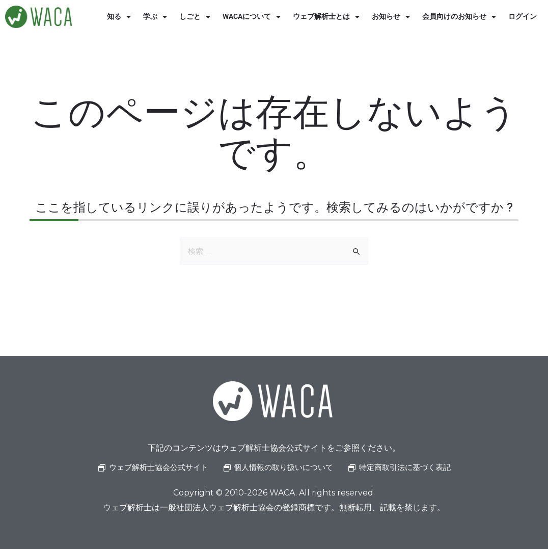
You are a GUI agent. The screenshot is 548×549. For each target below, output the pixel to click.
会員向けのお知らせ (459, 16)
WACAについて (252, 16)
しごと (194, 16)
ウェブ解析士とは (326, 16)
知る (119, 16)
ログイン (522, 16)
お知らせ (391, 16)
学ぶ (155, 16)
